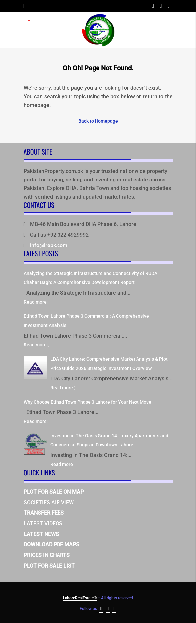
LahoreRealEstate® (80, 598)
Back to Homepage (98, 121)
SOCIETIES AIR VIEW (49, 502)
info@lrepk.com (48, 245)
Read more (36, 302)
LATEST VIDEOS (43, 523)
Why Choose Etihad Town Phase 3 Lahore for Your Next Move (87, 402)
